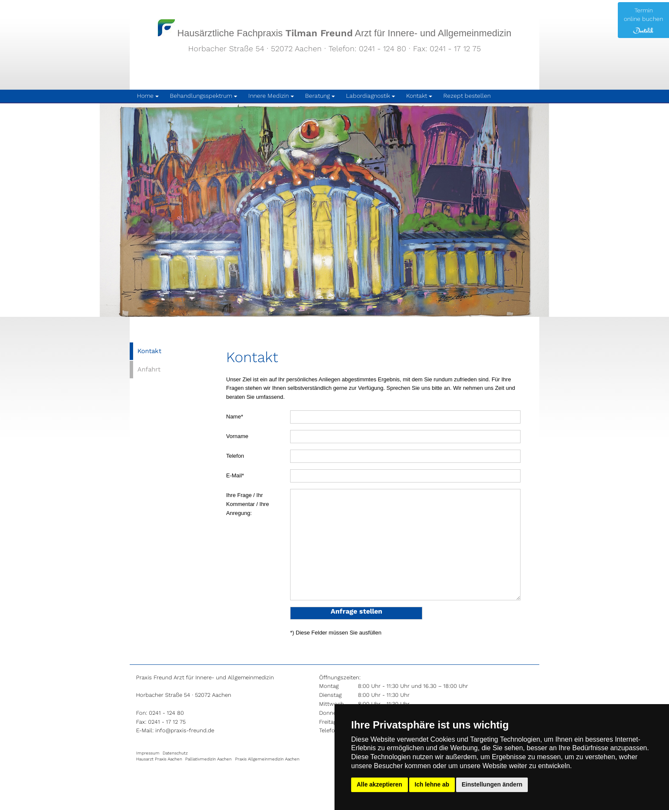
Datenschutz (175, 753)
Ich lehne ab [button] (432, 784)
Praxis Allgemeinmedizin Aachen (267, 759)
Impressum (148, 753)
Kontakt (149, 351)
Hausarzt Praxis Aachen (159, 759)
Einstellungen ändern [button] (492, 784)
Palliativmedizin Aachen (208, 759)
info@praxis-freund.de (184, 730)
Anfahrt (148, 369)
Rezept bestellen (467, 95)
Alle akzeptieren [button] (379, 784)
